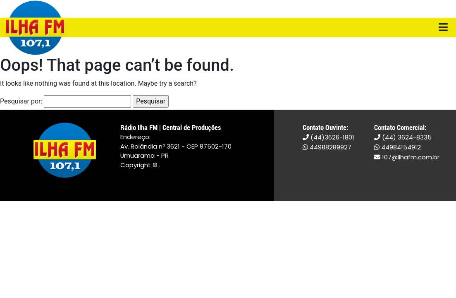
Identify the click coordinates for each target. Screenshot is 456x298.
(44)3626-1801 (328, 137)
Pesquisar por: (21, 101)
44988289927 (327, 147)
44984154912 (397, 147)
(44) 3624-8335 (403, 137)
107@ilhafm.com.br (406, 157)
